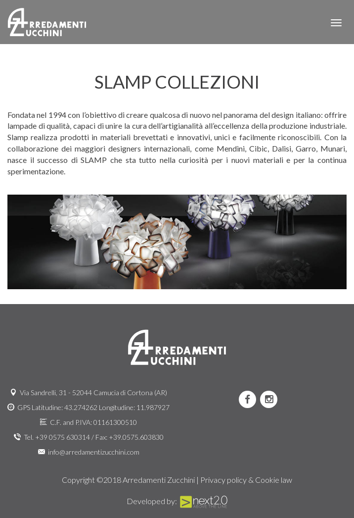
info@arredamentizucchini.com (93, 452)
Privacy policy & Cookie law (246, 479)
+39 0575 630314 (62, 437)
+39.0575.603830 (136, 437)
